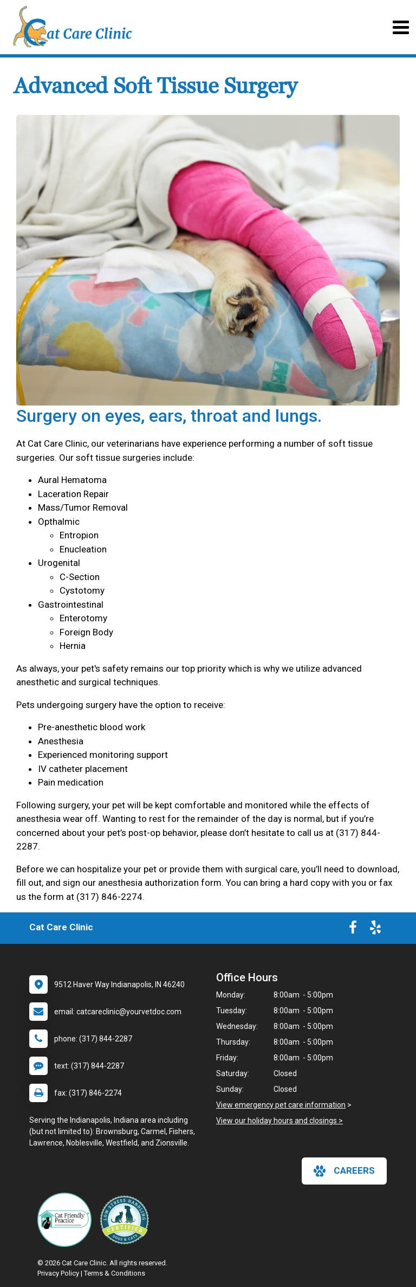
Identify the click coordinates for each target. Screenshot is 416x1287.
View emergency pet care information (281, 1105)
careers (344, 1171)
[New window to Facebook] (352, 929)
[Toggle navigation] (400, 27)
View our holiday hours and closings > (279, 1120)
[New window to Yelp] (375, 929)
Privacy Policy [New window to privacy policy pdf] (58, 1273)
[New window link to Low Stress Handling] (127, 1220)
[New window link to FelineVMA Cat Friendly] (67, 1220)
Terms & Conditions (114, 1273)
